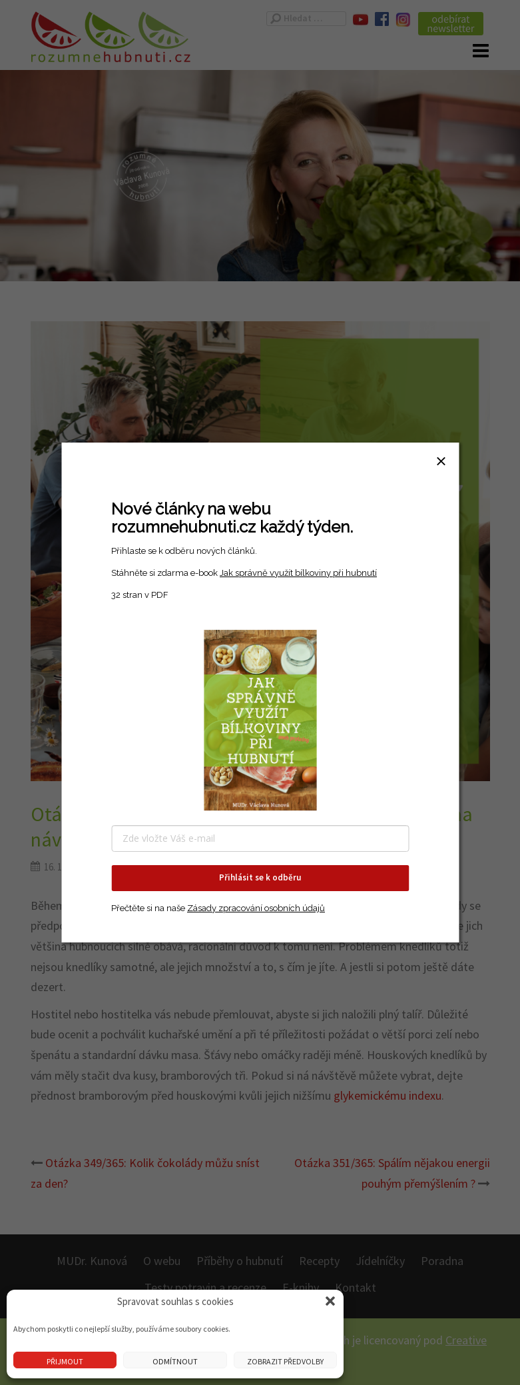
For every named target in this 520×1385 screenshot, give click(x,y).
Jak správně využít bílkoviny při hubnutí (298, 573)
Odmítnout (175, 1361)
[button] (330, 1301)
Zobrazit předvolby (285, 1361)
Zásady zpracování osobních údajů (256, 908)
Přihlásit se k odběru (260, 877)
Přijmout (65, 1361)
